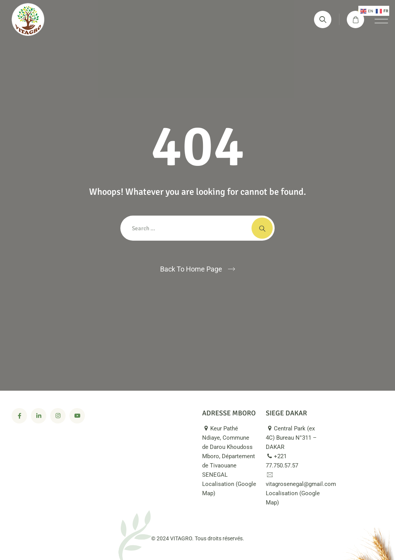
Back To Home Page (191, 269)
